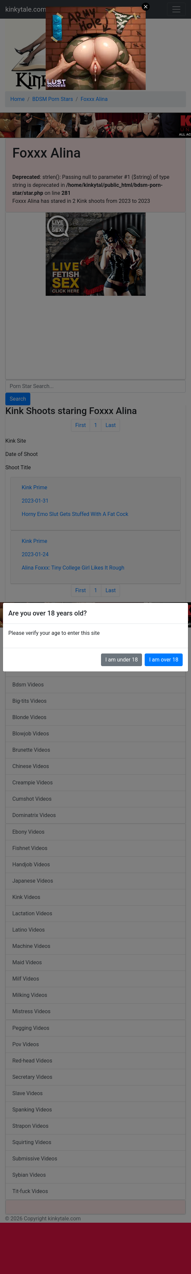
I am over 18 (163, 659)
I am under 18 (121, 659)
